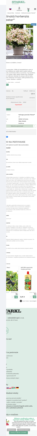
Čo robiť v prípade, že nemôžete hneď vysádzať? (14, 400)
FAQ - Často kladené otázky (8, 404)
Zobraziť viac (4, 84)
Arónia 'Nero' (6, 267)
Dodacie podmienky (6, 371)
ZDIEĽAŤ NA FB (4, 136)
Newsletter (4, 367)
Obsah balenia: (14, 292)
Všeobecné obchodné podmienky (10, 373)
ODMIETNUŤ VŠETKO (24, 429)
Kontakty (3, 322)
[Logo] (18, 3)
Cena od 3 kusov (5, 292)
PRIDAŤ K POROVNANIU (10, 131)
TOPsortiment (3, 276)
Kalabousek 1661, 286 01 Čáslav (9, 320)
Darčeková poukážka (7, 369)
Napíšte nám (4, 358)
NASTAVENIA (11, 429)
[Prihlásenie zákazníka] (19, 9)
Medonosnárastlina (3, 273)
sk (10, 9)
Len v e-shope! (33, 24)
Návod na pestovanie (17, 126)
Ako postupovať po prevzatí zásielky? (11, 398)
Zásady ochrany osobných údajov (10, 378)
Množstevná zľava (3, 279)
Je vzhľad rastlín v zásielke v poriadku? (11, 402)
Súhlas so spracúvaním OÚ (8, 375)
